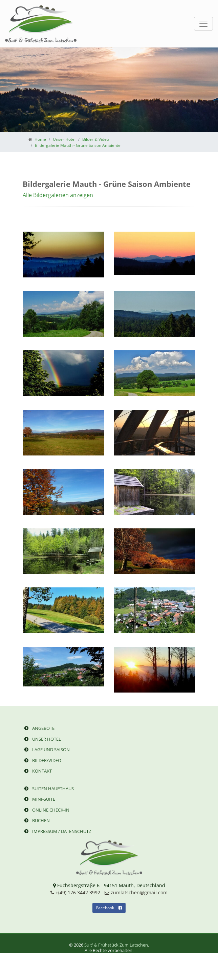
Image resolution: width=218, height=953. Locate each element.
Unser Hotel (42, 739)
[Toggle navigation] (203, 24)
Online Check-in (46, 810)
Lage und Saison (46, 749)
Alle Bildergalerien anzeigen (58, 195)
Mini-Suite (39, 799)
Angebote (38, 728)
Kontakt (37, 771)
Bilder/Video (42, 760)
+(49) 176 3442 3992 (75, 892)
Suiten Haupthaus (48, 788)
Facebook (109, 908)
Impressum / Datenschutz (57, 831)
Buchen (36, 820)
